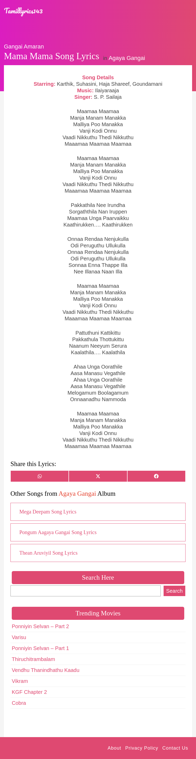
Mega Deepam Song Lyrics (47, 512)
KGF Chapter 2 (29, 692)
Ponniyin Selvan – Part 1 (40, 648)
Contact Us (175, 748)
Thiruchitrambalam (33, 659)
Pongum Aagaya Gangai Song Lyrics (58, 532)
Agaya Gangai (127, 58)
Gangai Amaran (24, 46)
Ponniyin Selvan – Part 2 (40, 626)
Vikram (20, 681)
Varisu (19, 637)
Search (174, 591)
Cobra (19, 703)
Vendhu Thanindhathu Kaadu (45, 670)
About (114, 748)
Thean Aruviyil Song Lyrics (48, 553)
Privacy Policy (141, 748)
